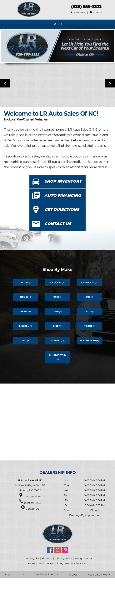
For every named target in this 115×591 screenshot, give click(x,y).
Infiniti (24, 311)
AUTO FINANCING (62, 195)
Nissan (88, 326)
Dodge (24, 297)
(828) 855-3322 (86, 6)
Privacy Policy (64, 558)
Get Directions (32, 496)
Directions (77, 12)
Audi (24, 282)
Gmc (87, 297)
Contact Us (32, 508)
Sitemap (47, 558)
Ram (24, 340)
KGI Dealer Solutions (46, 574)
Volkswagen (88, 340)
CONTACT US (57, 223)
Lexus (88, 311)
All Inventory (57, 355)
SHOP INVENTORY (63, 181)
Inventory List (31, 558)
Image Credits (83, 558)
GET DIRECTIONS (61, 209)
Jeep (55, 311)
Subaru (56, 340)
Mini (55, 326)
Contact (95, 12)
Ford (56, 297)
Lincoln (24, 326)
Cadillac (55, 282)
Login (8, 574)
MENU (57, 24)
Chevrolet (87, 282)
